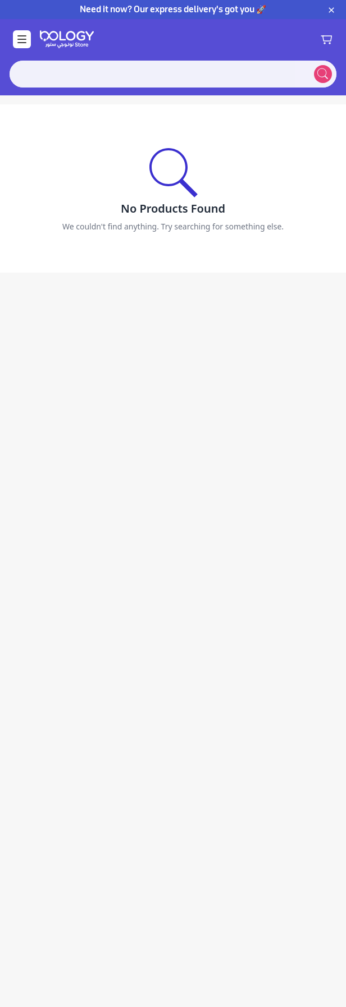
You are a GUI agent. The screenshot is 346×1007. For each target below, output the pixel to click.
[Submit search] (322, 74)
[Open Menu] (21, 39)
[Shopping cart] (326, 39)
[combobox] (159, 74)
